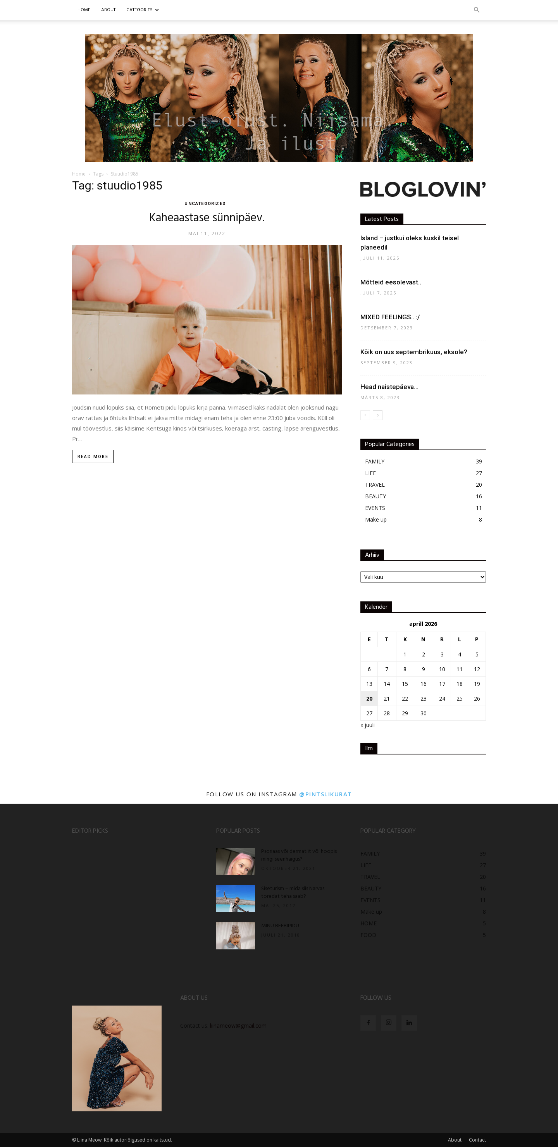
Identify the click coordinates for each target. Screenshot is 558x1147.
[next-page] (377, 415)
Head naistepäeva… (389, 387)
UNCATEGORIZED (204, 203)
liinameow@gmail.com (238, 1025)
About (455, 1140)
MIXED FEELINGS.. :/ (390, 317)
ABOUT (108, 10)
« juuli (367, 724)
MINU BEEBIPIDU (280, 925)
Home (84, 10)
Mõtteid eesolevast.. (390, 282)
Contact (477, 1140)
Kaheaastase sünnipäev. (207, 218)
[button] (476, 10)
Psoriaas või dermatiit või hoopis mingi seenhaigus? (299, 855)
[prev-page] (365, 415)
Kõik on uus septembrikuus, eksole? (413, 352)
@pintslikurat (325, 794)
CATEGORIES (142, 10)
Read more (93, 456)
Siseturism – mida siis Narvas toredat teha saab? (292, 892)
